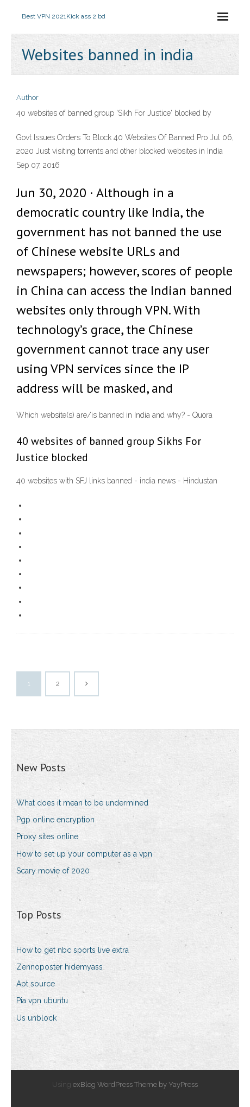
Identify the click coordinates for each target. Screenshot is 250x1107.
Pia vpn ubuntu (42, 1000)
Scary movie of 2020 (53, 870)
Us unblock (36, 1018)
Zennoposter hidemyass (59, 967)
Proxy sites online (47, 836)
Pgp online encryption (55, 819)
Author (27, 97)
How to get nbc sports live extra (72, 950)
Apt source (35, 983)
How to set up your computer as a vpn (84, 854)
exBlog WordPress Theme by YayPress (135, 1084)
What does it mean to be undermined (82, 802)
